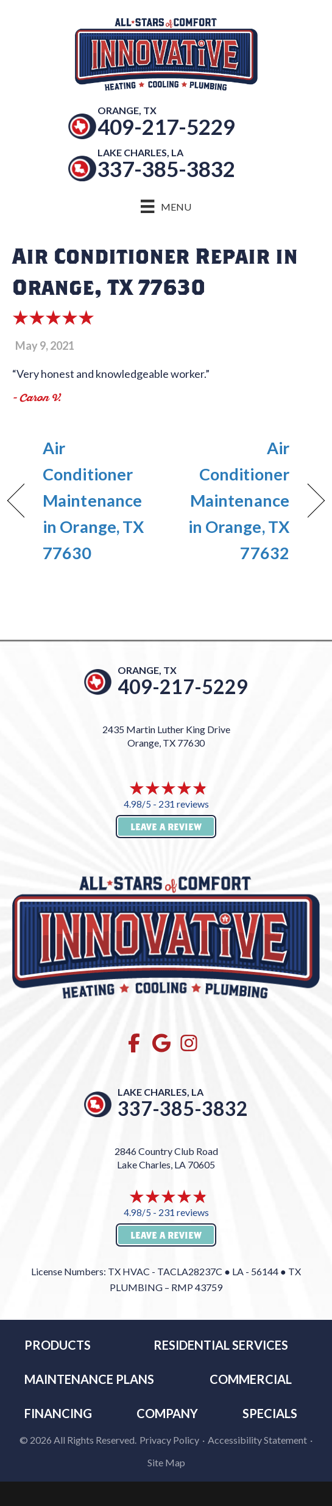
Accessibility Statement (257, 1440)
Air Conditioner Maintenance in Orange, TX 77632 (232, 500)
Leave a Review (166, 826)
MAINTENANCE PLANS (89, 1379)
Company (167, 1413)
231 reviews (183, 803)
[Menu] (166, 206)
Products (57, 1345)
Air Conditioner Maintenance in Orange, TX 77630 (93, 500)
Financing (58, 1413)
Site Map (166, 1462)
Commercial (251, 1379)
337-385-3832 (166, 168)
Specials (269, 1413)
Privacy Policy (169, 1440)
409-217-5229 (166, 126)
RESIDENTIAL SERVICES (221, 1345)
